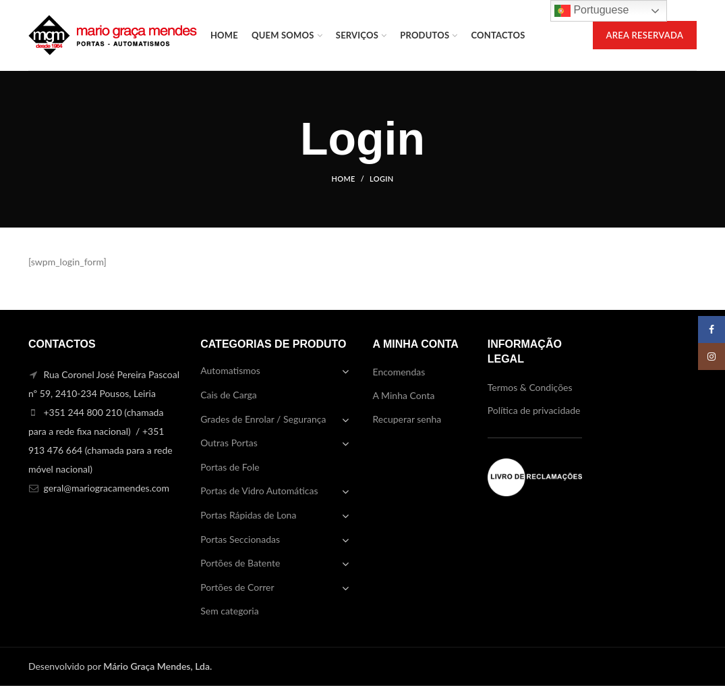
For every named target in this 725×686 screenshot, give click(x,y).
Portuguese (591, 11)
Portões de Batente (240, 563)
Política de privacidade (534, 410)
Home (343, 178)
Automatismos (230, 370)
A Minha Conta (404, 395)
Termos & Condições (530, 387)
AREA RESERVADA (645, 35)
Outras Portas (229, 442)
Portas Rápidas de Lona (248, 515)
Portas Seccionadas (240, 539)
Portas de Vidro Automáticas (259, 490)
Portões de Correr (237, 587)
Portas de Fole (229, 467)
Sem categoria (229, 610)
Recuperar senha (407, 419)
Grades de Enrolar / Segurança (263, 419)
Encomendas (399, 371)
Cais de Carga (228, 394)
